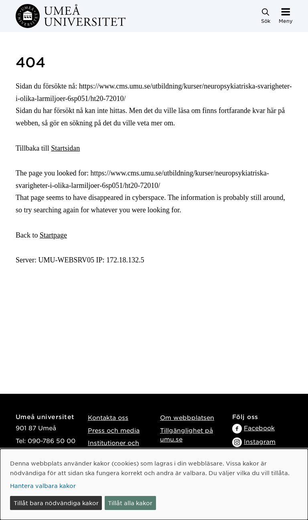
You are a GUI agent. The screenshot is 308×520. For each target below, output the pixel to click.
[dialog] (154, 484)
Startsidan (65, 148)
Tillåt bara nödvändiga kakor (56, 502)
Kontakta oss (108, 417)
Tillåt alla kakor (130, 502)
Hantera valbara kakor (43, 485)
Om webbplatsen (187, 417)
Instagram (260, 441)
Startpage (53, 235)
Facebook (259, 427)
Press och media (114, 430)
